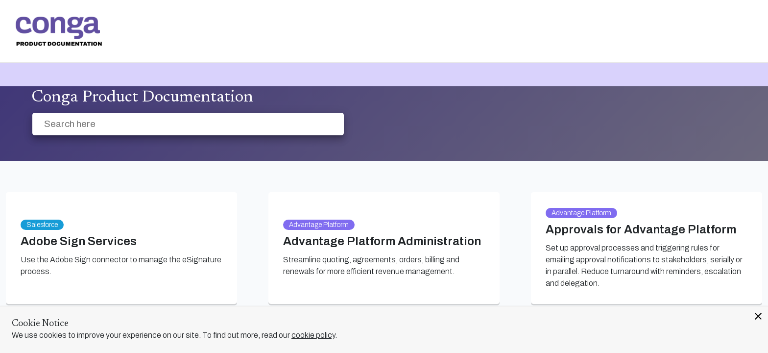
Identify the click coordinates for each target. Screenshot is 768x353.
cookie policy (313, 335)
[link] (59, 31)
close (758, 316)
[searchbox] (326, 124)
